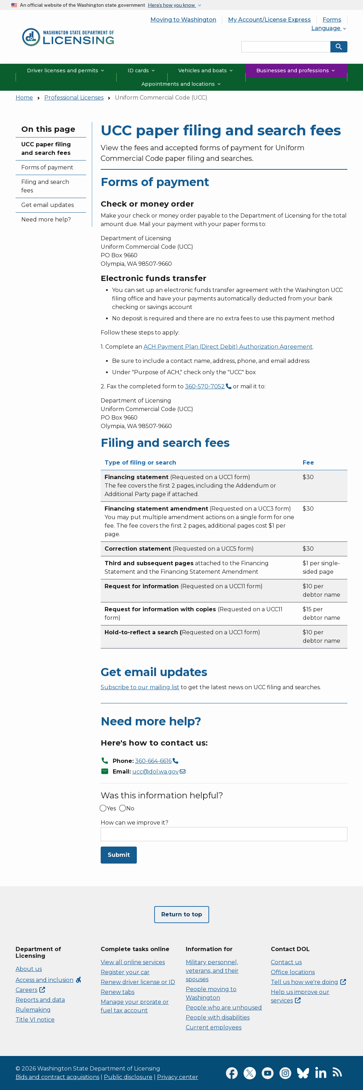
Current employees (213, 1027)
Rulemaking (33, 1009)
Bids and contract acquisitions (57, 1077)
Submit (119, 855)
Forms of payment (47, 167)
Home (24, 97)
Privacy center (177, 1077)
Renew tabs (117, 992)
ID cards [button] (142, 70)
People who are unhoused (224, 1007)
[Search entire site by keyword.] (286, 46)
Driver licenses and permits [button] (66, 70)
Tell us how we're (308, 982)
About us (29, 969)
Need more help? (46, 219)
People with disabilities (218, 1017)
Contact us (286, 962)
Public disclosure (128, 1077)
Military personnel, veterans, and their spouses (212, 971)
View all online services (133, 962)
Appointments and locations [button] (181, 84)
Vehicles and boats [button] (206, 70)
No (130, 808)
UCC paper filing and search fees (46, 148)
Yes (111, 808)
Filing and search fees (45, 186)
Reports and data (40, 999)
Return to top (181, 914)
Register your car (125, 972)
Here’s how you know (172, 5)
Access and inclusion (49, 980)
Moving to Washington (183, 19)
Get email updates (47, 205)
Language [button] (329, 28)
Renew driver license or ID (138, 982)
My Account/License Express (269, 19)
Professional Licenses (74, 97)
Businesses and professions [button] (296, 70)
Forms (332, 19)
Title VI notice (35, 1019)
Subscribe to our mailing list (140, 687)
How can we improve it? (134, 823)
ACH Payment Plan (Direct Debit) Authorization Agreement (228, 346)
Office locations (293, 972)
